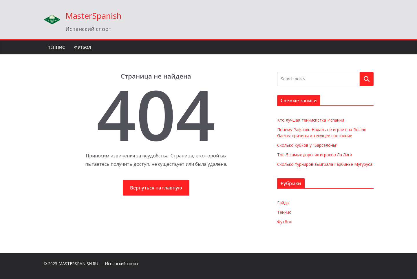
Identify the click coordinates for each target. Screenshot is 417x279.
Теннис (56, 47)
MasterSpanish (93, 15)
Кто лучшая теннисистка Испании (310, 120)
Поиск (367, 79)
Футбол (82, 47)
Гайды (283, 202)
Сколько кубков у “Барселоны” (307, 145)
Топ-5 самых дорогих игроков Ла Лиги (314, 154)
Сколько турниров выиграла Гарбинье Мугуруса (324, 164)
